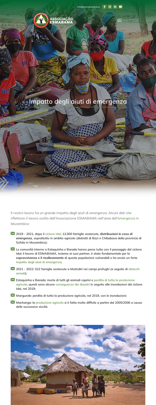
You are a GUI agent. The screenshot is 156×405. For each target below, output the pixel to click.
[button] (120, 20)
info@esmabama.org (88, 6)
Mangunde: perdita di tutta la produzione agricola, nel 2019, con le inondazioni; (71, 295)
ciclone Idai (53, 234)
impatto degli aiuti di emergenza (38, 262)
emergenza (126, 218)
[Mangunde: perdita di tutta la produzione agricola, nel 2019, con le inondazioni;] (12, 295)
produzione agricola (49, 302)
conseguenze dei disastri (73, 284)
